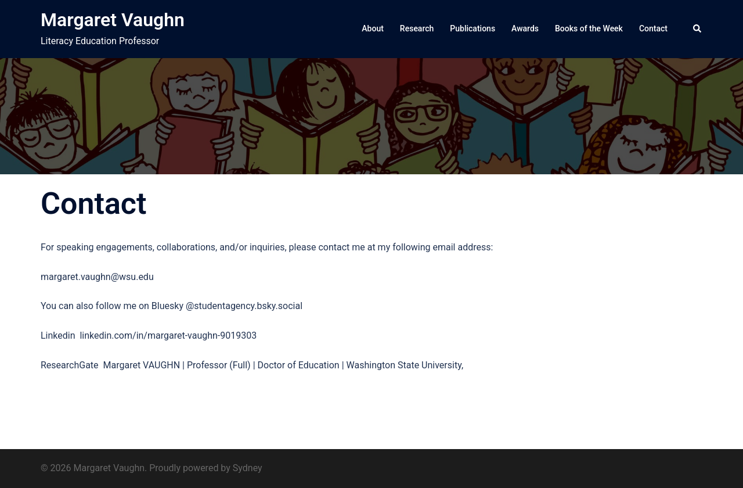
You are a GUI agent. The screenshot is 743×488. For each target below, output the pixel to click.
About (373, 28)
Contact (653, 28)
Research (417, 28)
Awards (525, 28)
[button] (697, 29)
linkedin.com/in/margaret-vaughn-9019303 (168, 335)
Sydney (247, 467)
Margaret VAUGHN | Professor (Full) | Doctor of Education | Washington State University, (283, 365)
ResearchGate (72, 365)
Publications (472, 28)
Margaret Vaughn (113, 20)
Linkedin (60, 335)
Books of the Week (589, 28)
